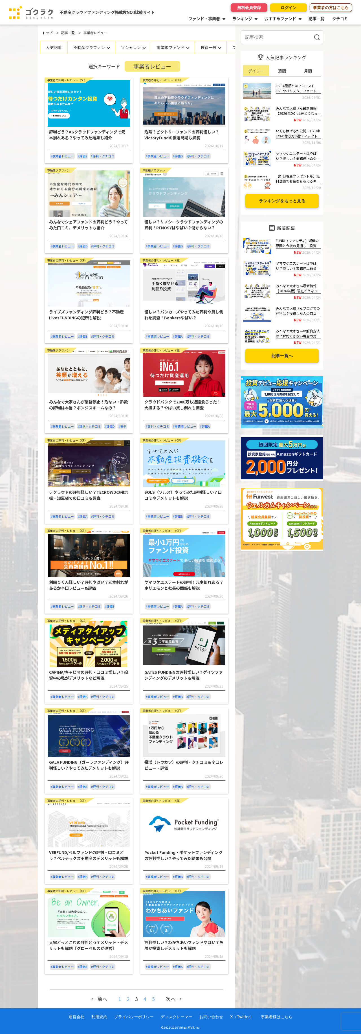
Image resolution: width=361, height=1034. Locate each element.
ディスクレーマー (176, 1016)
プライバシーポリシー (134, 1016)
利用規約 (99, 1016)
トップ (47, 32)
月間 (308, 71)
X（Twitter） (242, 1016)
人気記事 (54, 47)
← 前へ (99, 998)
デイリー (256, 71)
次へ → (174, 998)
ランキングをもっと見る (282, 200)
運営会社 (76, 1016)
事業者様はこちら (276, 1016)
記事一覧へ (282, 355)
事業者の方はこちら (331, 7)
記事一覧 (316, 18)
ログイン (288, 7)
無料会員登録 (249, 7)
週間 (282, 71)
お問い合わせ (211, 1016)
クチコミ (340, 18)
